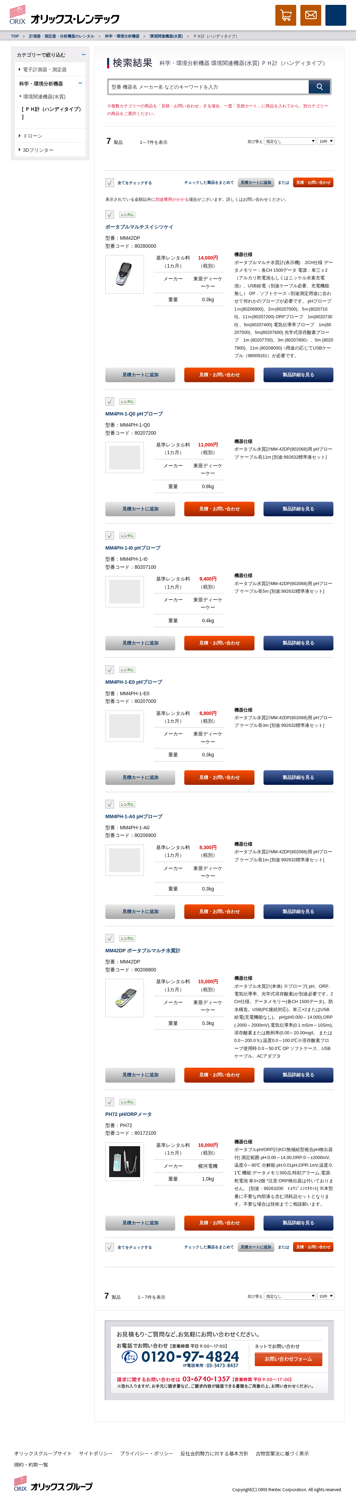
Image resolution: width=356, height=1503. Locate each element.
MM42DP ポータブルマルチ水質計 (142, 950)
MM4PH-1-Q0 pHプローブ (134, 414)
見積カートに (140, 374)
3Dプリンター (38, 150)
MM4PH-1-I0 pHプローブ (132, 548)
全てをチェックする (135, 182)
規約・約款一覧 (31, 1464)
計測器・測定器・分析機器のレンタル (61, 36)
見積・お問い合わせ (313, 182)
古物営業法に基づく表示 (282, 1453)
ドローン (32, 136)
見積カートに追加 (256, 182)
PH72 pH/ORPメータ (128, 1114)
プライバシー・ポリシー (146, 1453)
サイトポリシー (96, 1453)
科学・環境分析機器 (122, 36)
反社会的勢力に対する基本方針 (214, 1453)
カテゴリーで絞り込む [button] (41, 55)
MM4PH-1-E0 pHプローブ (133, 682)
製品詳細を (298, 374)
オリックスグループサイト (43, 1453)
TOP (15, 36)
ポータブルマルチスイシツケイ (139, 227)
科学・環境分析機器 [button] (41, 84)
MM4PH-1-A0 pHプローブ (133, 816)
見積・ (219, 374)
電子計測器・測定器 (45, 69)
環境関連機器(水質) (166, 36)
